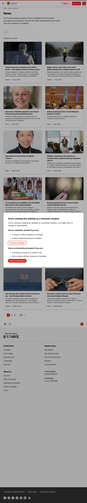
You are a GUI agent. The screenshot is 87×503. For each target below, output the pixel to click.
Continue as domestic (17, 243)
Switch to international (17, 261)
